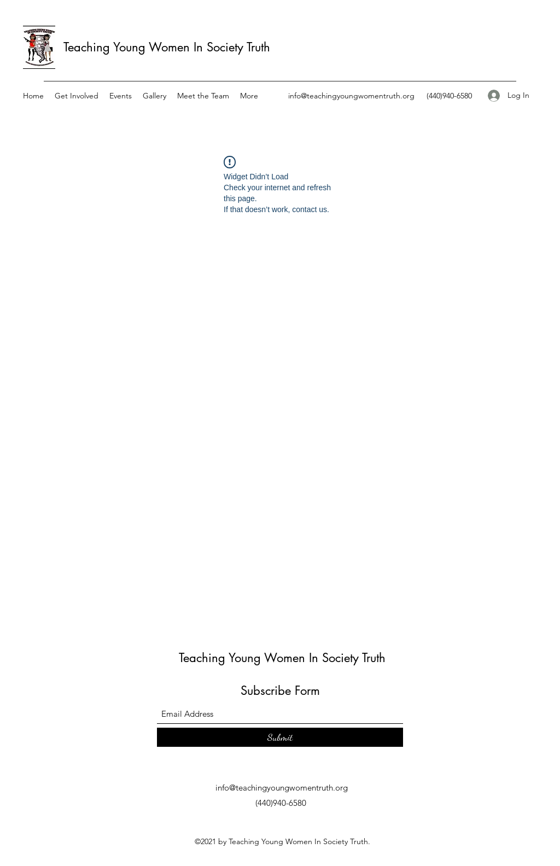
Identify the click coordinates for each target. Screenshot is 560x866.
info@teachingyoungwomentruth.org (351, 96)
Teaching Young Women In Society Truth (166, 47)
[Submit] (280, 737)
